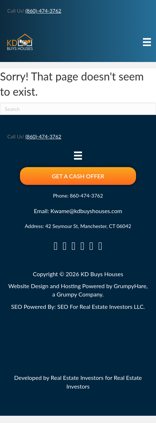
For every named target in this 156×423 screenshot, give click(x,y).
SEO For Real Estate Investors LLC (100, 306)
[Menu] (147, 42)
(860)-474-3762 (43, 11)
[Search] (78, 109)
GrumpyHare (130, 285)
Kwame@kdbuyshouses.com (86, 210)
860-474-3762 (86, 195)
